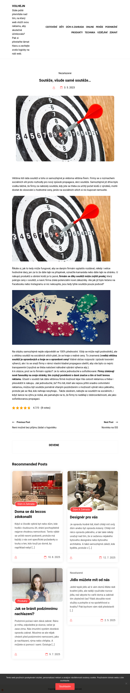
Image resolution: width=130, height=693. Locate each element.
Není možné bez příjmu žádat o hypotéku (34, 427)
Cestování (51, 27)
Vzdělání (102, 32)
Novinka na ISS (110, 427)
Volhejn (18, 6)
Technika (90, 32)
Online (90, 27)
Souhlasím (65, 686)
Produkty (77, 32)
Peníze (99, 27)
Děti (61, 27)
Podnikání (111, 27)
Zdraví (113, 32)
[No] (126, 683)
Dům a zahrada (75, 27)
